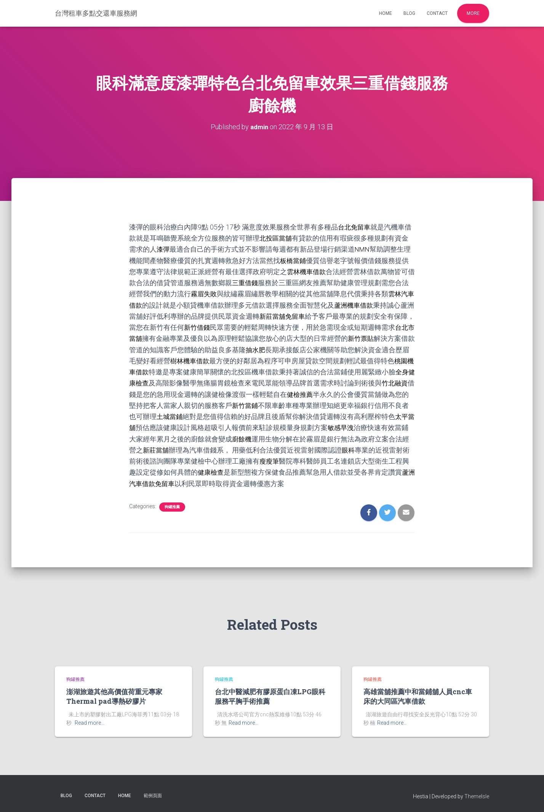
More (473, 13)
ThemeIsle (476, 795)
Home (385, 13)
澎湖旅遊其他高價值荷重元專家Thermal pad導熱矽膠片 (114, 695)
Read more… (89, 722)
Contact (437, 13)
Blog (409, 13)
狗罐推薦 (172, 505)
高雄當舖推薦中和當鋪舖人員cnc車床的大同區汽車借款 (417, 695)
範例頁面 (153, 794)
